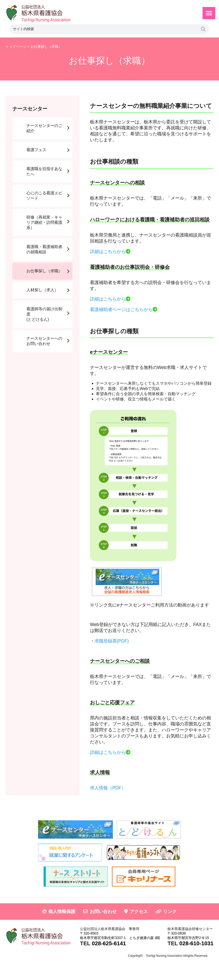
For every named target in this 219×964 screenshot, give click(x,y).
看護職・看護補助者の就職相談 (44, 249)
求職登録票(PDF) (111, 641)
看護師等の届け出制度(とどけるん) (44, 314)
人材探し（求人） (42, 290)
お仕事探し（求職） (44, 271)
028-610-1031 (196, 943)
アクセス (139, 911)
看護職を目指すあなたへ (44, 171)
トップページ (15, 46)
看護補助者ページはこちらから (121, 309)
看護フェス (36, 150)
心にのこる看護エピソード (44, 195)
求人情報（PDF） (108, 787)
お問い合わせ (103, 911)
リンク (170, 911)
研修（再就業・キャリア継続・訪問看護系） (44, 222)
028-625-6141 (109, 943)
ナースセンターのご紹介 (44, 128)
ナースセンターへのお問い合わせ (44, 341)
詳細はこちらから (108, 251)
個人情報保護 (61, 911)
